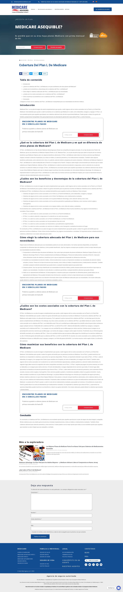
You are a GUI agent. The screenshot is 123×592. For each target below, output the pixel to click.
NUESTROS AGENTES (59, 9)
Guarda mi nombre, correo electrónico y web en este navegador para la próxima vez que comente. (59, 532)
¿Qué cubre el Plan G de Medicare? (30, 470)
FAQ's (86, 556)
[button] (24, 73)
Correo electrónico (36, 519)
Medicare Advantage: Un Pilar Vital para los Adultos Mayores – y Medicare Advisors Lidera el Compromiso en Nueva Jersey (58, 462)
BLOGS (87, 553)
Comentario (34, 492)
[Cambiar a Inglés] (93, 1)
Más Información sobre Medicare (45, 9)
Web (32, 525)
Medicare (34, 9)
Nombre (33, 512)
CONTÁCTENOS (90, 549)
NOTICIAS (67, 9)
